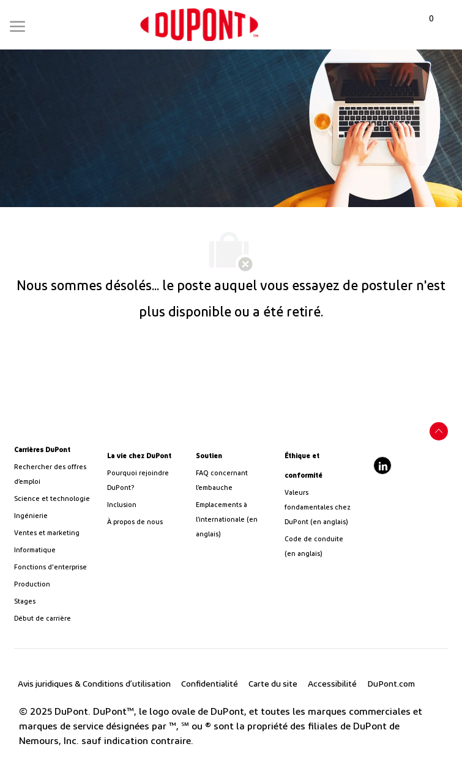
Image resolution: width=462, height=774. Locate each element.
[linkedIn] (382, 465)
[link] (199, 24)
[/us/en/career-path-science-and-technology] (53, 499)
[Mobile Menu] (17, 23)
